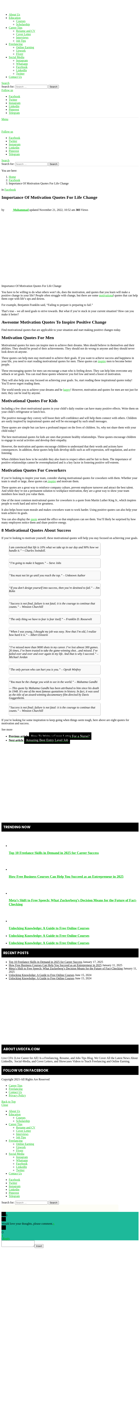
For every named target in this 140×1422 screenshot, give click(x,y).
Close (4, 1104)
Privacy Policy (17, 1095)
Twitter (20, 73)
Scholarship (23, 24)
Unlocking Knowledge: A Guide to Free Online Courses (49, 928)
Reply (6, 1238)
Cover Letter (23, 34)
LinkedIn (21, 70)
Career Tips (15, 27)
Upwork (21, 50)
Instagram (22, 60)
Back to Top (8, 1101)
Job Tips (21, 40)
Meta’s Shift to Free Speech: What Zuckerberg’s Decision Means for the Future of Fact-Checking (66, 968)
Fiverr (19, 53)
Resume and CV (25, 30)
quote (34, 519)
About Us (14, 14)
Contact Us (15, 76)
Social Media (16, 57)
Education (15, 17)
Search (53, 86)
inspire (102, 361)
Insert (43, 1247)
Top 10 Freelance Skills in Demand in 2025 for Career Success (54, 853)
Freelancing (16, 44)
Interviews (22, 37)
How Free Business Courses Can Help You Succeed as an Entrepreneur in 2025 (66, 876)
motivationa (106, 295)
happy (66, 389)
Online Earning (25, 47)
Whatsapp (22, 63)
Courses (21, 21)
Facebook (21, 67)
